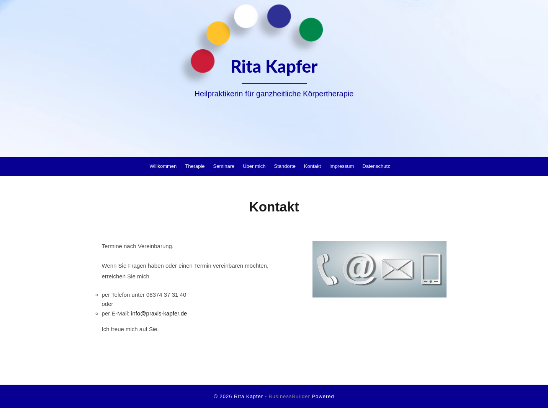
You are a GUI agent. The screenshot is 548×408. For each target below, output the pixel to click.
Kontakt (312, 166)
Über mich (254, 166)
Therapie (194, 166)
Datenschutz (376, 166)
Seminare (224, 166)
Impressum (341, 166)
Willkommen (163, 166)
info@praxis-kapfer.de (159, 313)
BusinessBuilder (289, 396)
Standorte (284, 166)
